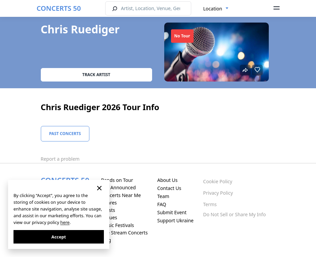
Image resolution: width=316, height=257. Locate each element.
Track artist (96, 74)
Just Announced (118, 187)
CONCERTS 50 (59, 8)
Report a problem (60, 159)
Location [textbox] (212, 8)
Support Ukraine (175, 220)
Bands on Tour (117, 180)
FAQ (161, 204)
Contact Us (169, 188)
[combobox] (216, 8)
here (64, 222)
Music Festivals (117, 225)
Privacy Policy (218, 193)
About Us (167, 180)
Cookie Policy (217, 181)
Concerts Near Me (121, 195)
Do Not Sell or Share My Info (234, 214)
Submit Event (171, 212)
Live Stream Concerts (124, 232)
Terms (210, 204)
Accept (58, 237)
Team (163, 196)
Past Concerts (65, 133)
